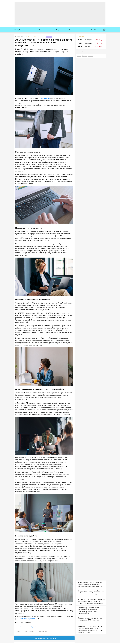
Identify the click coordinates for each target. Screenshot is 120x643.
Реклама (79, 56)
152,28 (87, 46)
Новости (27, 30)
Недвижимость (61, 30)
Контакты (90, 56)
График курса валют (83, 51)
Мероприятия (74, 30)
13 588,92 (88, 43)
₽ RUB (80, 46)
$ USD (80, 40)
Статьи (34, 30)
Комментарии (28, 631)
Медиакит (84, 56)
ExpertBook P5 (44, 98)
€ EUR (80, 43)
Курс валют (81, 36)
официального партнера (25, 619)
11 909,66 (88, 40)
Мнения (41, 30)
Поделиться (42, 631)
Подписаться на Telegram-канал (44, 638)
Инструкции (50, 30)
